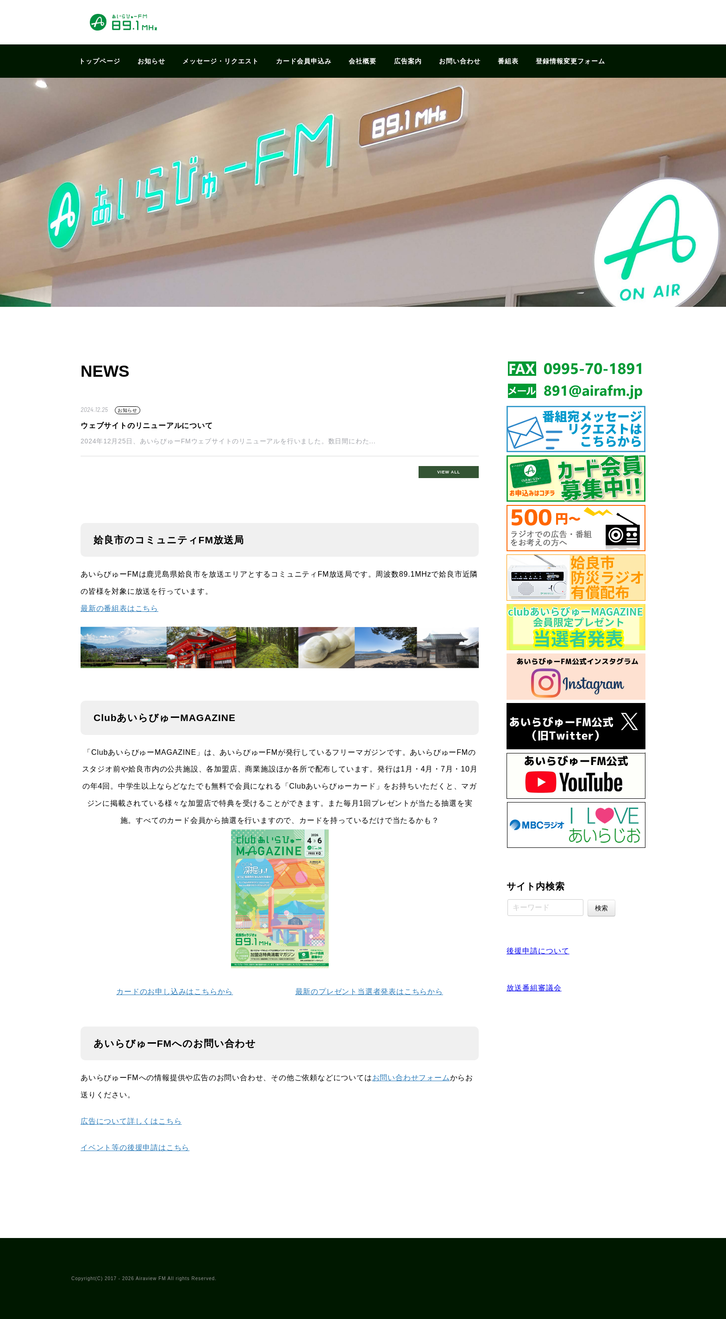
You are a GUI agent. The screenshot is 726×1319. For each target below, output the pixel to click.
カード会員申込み (304, 61)
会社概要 (362, 61)
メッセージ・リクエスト (220, 61)
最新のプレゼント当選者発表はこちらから (369, 991)
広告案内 (408, 61)
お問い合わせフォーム (411, 1078)
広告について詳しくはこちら (131, 1121)
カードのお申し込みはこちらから (174, 991)
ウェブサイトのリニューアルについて (147, 425)
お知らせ (151, 61)
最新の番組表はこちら (119, 608)
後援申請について (538, 951)
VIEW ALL (448, 472)
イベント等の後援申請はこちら (135, 1147)
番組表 (508, 61)
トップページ (99, 61)
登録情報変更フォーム (570, 61)
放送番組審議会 (534, 988)
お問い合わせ (460, 61)
